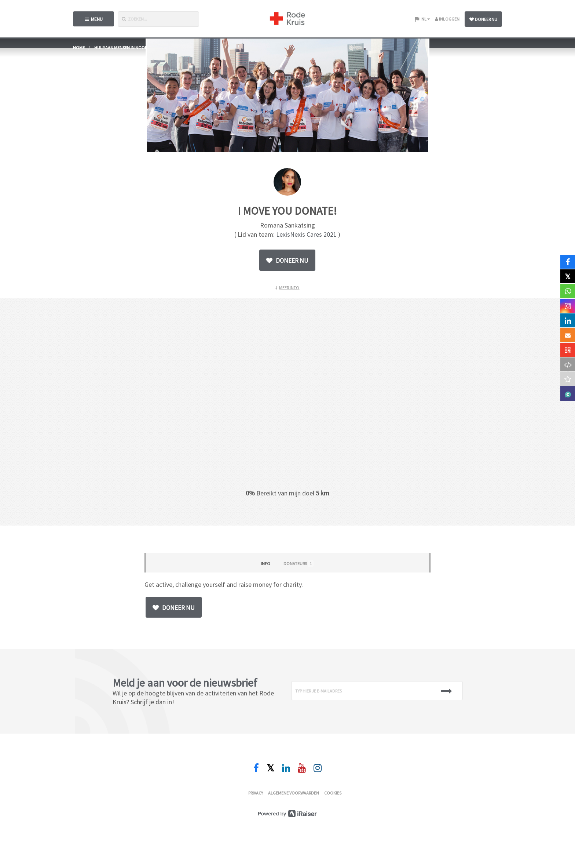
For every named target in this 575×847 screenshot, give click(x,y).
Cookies (332, 793)
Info (265, 563)
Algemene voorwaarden (293, 793)
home (79, 47)
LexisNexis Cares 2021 (306, 234)
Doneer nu (483, 19)
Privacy (255, 793)
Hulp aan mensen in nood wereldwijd (133, 47)
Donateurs (298, 563)
